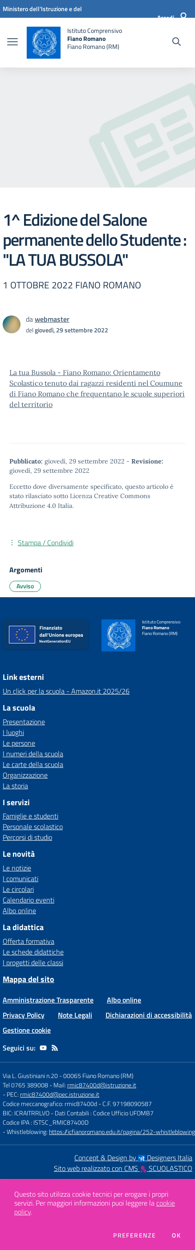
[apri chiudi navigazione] (12, 42)
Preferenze (134, 1235)
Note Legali (75, 1015)
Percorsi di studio (27, 837)
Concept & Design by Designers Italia (133, 1157)
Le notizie (17, 868)
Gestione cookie (27, 1030)
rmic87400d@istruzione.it (101, 1085)
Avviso (25, 586)
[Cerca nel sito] (176, 42)
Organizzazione (25, 775)
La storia (15, 785)
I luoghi (13, 732)
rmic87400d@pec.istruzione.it (59, 1094)
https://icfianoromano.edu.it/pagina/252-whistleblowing (122, 1131)
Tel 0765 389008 (26, 1085)
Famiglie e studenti (30, 816)
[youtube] (43, 1048)
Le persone (19, 743)
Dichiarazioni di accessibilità (149, 1015)
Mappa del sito (28, 979)
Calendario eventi (28, 900)
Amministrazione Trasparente (48, 999)
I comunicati (20, 878)
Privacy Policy (24, 1015)
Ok (176, 1235)
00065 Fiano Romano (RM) (98, 1075)
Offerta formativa (28, 941)
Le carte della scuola (33, 764)
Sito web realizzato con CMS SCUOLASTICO (123, 1168)
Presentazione (24, 721)
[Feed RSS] (55, 1048)
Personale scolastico (33, 826)
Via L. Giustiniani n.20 (30, 1075)
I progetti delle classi (33, 962)
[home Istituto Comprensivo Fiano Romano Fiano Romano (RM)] (74, 43)
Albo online (19, 910)
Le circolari (18, 889)
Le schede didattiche (33, 951)
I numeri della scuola (33, 753)
